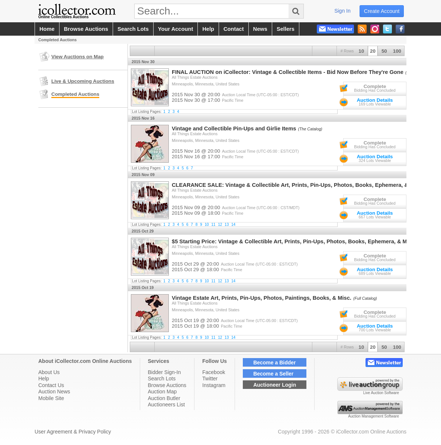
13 (227, 224)
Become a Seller (273, 374)
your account (175, 29)
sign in (342, 11)
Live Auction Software (381, 393)
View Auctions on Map (77, 56)
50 (384, 51)
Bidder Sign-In (164, 372)
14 (233, 224)
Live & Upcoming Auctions (82, 81)
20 (373, 51)
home (47, 29)
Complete (375, 86)
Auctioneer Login (274, 385)
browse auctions (86, 29)
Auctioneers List (166, 404)
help (208, 29)
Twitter (210, 378)
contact (233, 29)
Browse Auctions (167, 385)
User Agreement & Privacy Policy (73, 432)
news (260, 29)
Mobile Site (51, 398)
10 (361, 51)
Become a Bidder (274, 363)
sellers (285, 29)
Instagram (213, 385)
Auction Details (375, 100)
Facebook (213, 372)
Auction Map (162, 391)
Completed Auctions (75, 94)
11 (213, 224)
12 (220, 224)
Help (43, 378)
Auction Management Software (373, 416)
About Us (49, 372)
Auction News (54, 391)
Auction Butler (164, 398)
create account (382, 11)
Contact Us (51, 385)
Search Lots (162, 378)
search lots (133, 29)
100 (397, 51)
